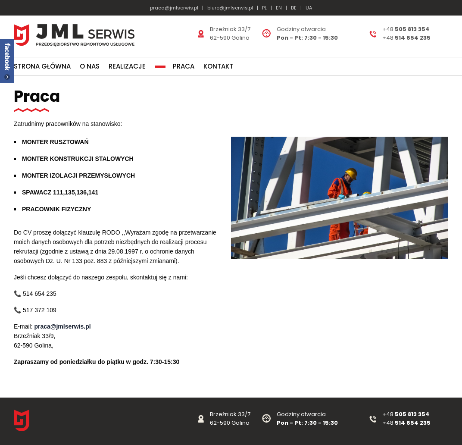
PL (264, 7)
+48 (388, 423)
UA (309, 7)
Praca (183, 66)
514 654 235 (413, 423)
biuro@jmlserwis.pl (230, 7)
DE (294, 7)
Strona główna (42, 66)
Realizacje (127, 66)
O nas (90, 66)
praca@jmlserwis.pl (174, 7)
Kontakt (218, 66)
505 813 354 (412, 414)
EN (279, 7)
